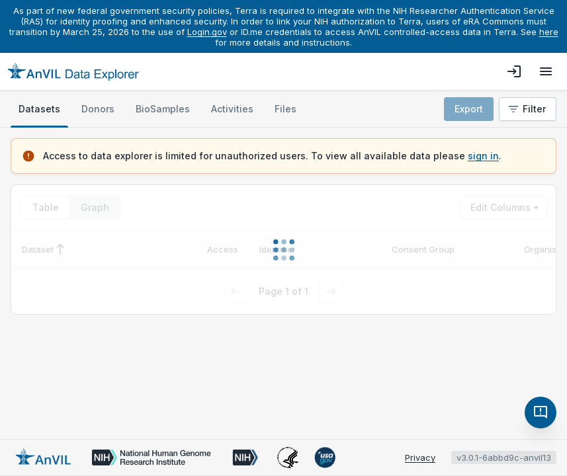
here (548, 31)
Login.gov (207, 31)
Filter (526, 109)
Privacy (420, 457)
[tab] (39, 109)
